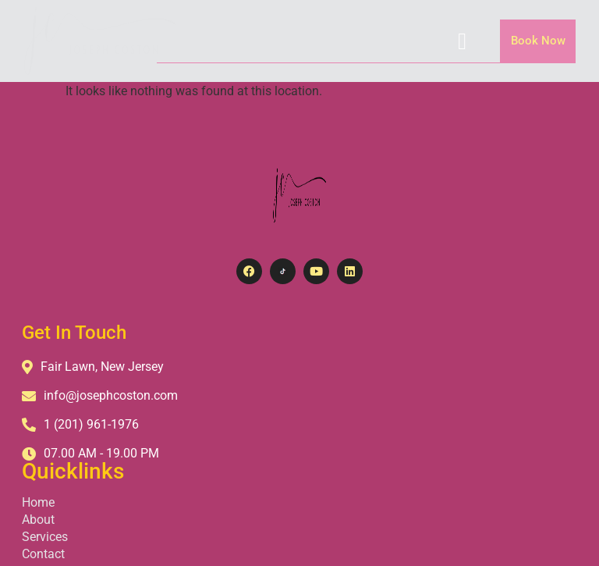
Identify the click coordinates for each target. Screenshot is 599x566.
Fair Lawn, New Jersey (94, 366)
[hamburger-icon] (462, 41)
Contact (288, 416)
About (283, 382)
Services (290, 399)
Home (283, 365)
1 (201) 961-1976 (81, 424)
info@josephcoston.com (101, 395)
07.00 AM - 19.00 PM (92, 453)
